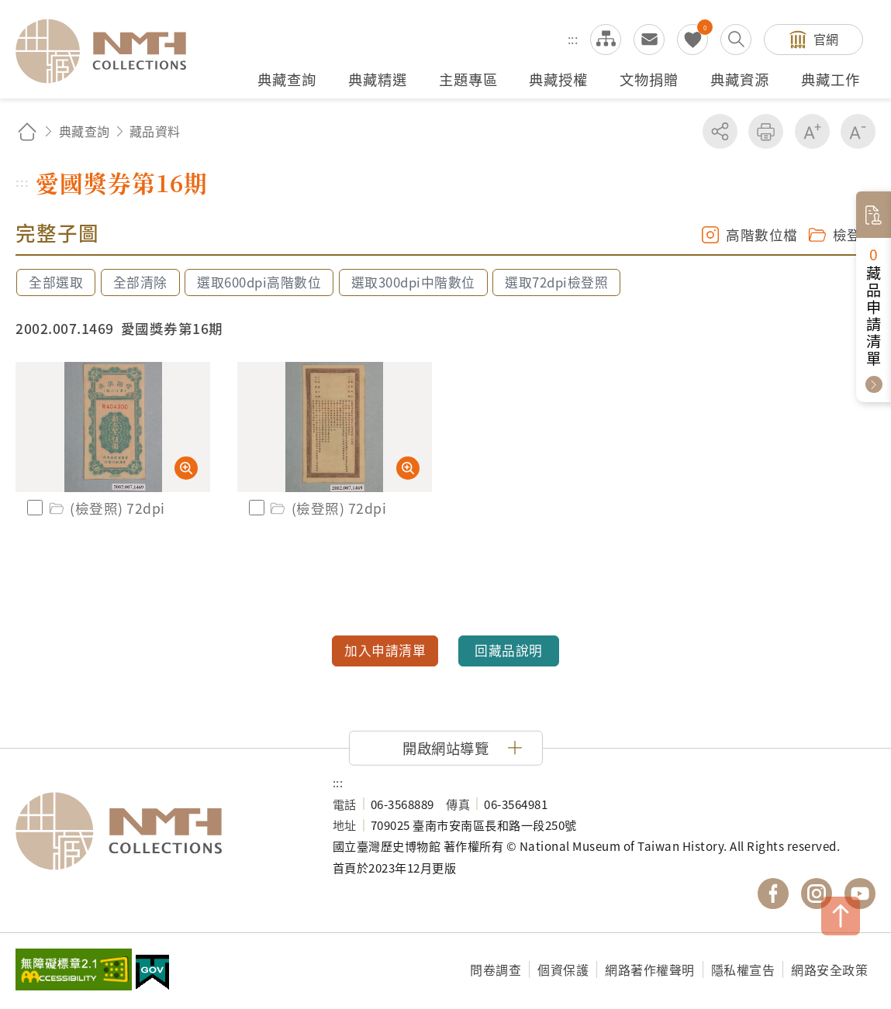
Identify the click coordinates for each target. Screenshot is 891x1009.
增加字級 (812, 131)
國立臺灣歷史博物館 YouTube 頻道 (859, 893)
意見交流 (649, 39)
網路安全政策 (829, 969)
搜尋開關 (735, 39)
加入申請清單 (385, 650)
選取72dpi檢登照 (556, 282)
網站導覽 (605, 39)
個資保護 (563, 969)
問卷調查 (495, 969)
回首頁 (27, 131)
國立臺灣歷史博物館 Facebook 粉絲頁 (773, 893)
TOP (840, 916)
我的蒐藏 (692, 39)
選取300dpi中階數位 (413, 282)
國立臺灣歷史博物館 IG (816, 893)
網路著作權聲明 (650, 969)
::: (573, 38)
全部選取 (56, 282)
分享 (720, 131)
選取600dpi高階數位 (259, 282)
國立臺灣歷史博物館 (159, 831)
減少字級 (858, 131)
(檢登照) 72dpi (106, 508)
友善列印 (765, 131)
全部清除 (140, 282)
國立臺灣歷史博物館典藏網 (110, 51)
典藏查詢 (84, 131)
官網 (826, 38)
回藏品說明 (509, 650)
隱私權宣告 (743, 969)
